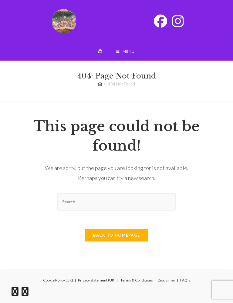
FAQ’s (185, 280)
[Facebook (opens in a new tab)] (160, 21)
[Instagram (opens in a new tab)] (178, 21)
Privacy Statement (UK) (97, 280)
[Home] (100, 84)
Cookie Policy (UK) (58, 280)
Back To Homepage (116, 235)
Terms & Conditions (136, 280)
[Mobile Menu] (125, 51)
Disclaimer (166, 280)
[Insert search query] (116, 202)
